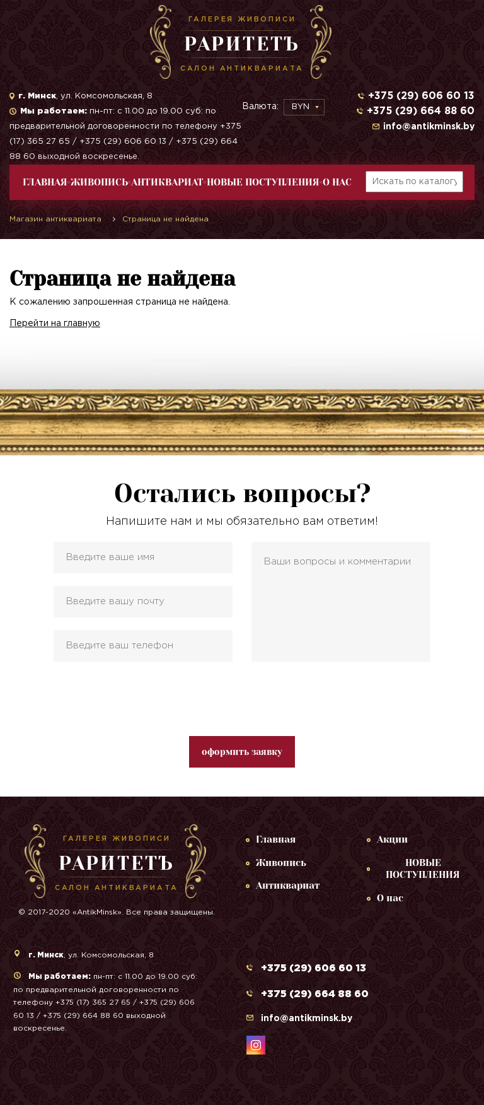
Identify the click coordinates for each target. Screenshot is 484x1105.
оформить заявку (242, 752)
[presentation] (242, 698)
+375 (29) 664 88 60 (421, 111)
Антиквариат (167, 182)
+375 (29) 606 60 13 (421, 96)
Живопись (99, 182)
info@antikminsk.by (429, 127)
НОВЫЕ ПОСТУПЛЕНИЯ (263, 182)
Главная (45, 182)
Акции (392, 839)
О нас (337, 182)
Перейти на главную (54, 323)
